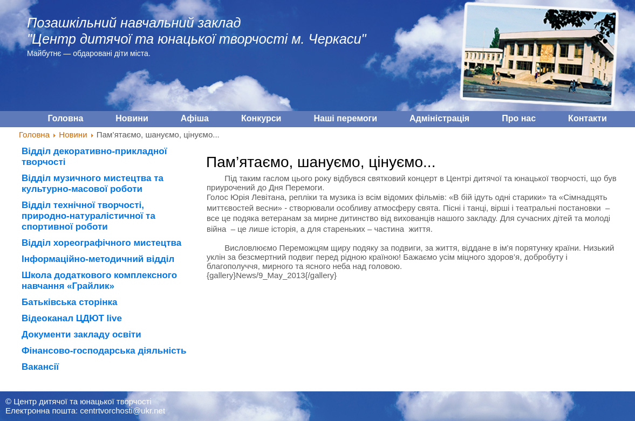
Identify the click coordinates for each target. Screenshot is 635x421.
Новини (73, 134)
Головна (34, 134)
